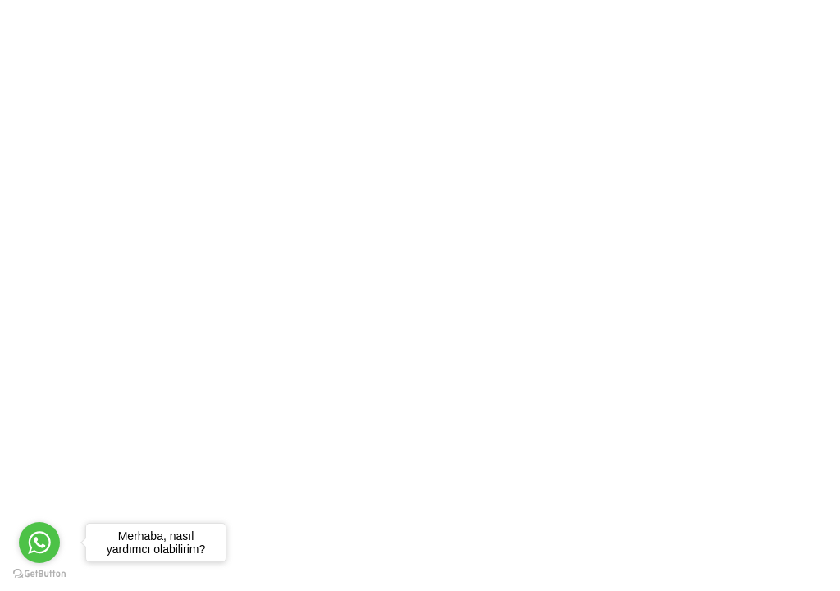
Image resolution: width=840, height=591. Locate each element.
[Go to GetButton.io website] (39, 574)
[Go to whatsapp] (39, 542)
